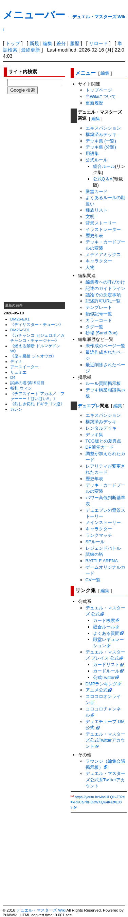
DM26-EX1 (20, 319)
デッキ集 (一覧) (101, 140)
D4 (12, 377)
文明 (90, 216)
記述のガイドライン (105, 288)
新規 (34, 43)
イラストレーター (103, 229)
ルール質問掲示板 (103, 383)
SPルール (95, 541)
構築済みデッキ (101, 134)
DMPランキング (101, 683)
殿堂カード (97, 191)
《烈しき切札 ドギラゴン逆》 (37, 404)
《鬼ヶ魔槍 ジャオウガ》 (33, 356)
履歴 (74, 43)
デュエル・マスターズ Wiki (41, 910)
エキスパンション (103, 128)
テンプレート (99, 307)
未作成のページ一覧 (105, 345)
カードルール (106, 671)
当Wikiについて (101, 96)
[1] (72, 795)
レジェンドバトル (103, 548)
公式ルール (97, 159)
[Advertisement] (34, 198)
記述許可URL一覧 (103, 301)
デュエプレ (89, 405)
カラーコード (99, 320)
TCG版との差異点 (103, 441)
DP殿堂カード (100, 447)
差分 (61, 43)
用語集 (92, 153)
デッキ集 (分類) (101, 147)
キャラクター (99, 261)
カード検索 (104, 620)
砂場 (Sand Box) (101, 332)
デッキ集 (94, 434)
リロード (98, 43)
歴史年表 (94, 235)
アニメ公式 (97, 689)
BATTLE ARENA (102, 560)
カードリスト (106, 664)
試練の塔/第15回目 (27, 383)
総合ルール (104, 166)
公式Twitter (104, 677)
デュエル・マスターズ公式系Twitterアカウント (105, 779)
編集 (47, 43)
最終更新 (30, 50)
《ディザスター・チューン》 (36, 324)
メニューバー (34, 14)
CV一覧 (93, 579)
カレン (16, 409)
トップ (13, 43)
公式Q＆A (103, 178)
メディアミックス (103, 254)
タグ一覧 (94, 326)
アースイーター (24, 367)
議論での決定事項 (103, 294)
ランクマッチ (99, 535)
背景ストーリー (101, 223)
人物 (90, 267)
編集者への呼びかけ (105, 282)
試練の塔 (94, 554)
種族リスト (97, 210)
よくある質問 (106, 633)
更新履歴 (94, 102)
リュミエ (18, 372)
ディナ (16, 361)
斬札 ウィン (21, 388)
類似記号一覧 (99, 313)
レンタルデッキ (101, 428)
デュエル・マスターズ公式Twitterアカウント (105, 740)
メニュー (85, 73)
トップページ (99, 90)
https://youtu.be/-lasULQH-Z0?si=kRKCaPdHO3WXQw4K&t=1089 (98, 802)
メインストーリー (103, 522)
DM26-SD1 (20, 330)
